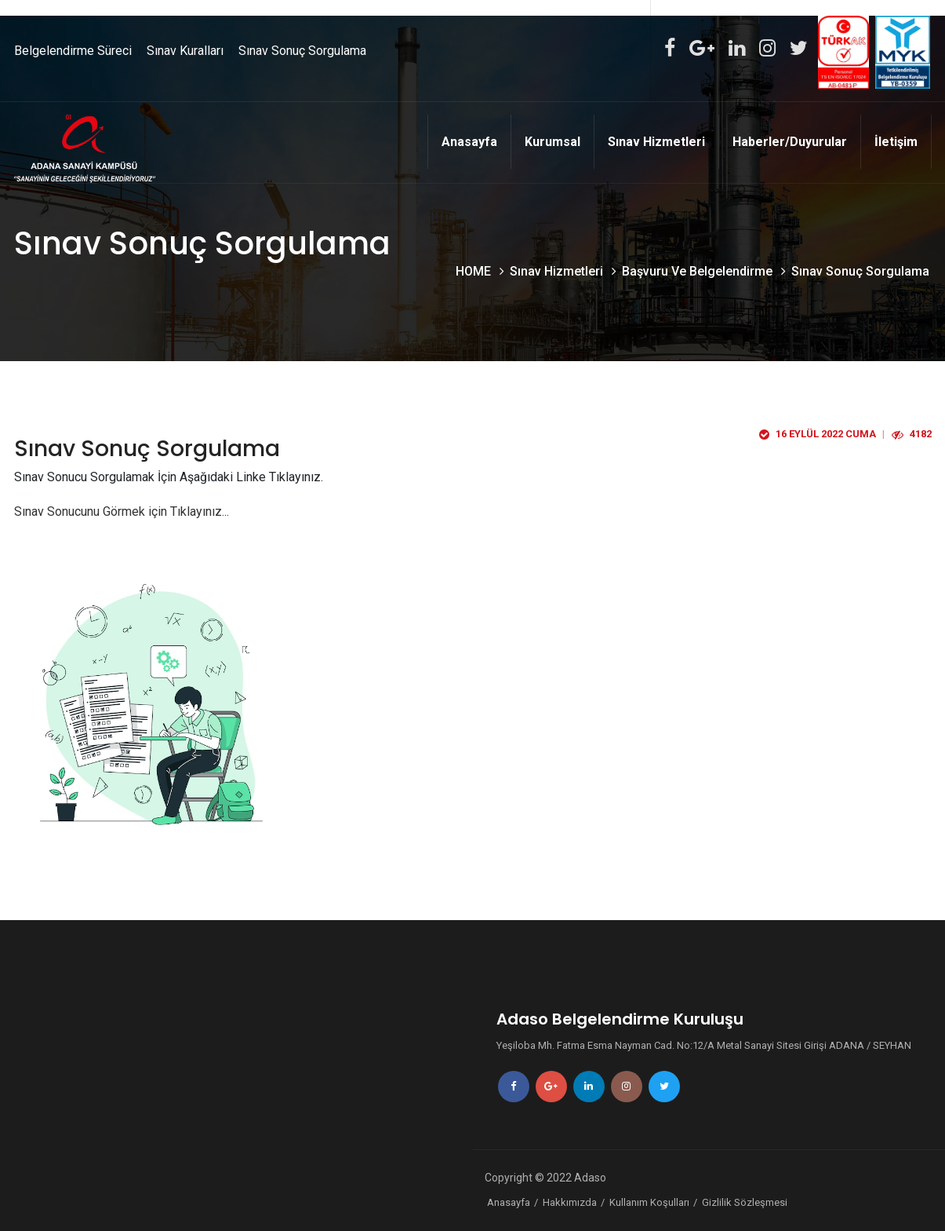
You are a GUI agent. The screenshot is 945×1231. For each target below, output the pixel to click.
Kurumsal (552, 141)
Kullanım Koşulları (649, 1202)
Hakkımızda (570, 1202)
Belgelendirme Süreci (73, 50)
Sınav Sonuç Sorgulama (302, 50)
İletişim (896, 141)
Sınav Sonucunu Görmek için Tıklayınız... (121, 511)
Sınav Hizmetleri (656, 141)
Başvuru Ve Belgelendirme (699, 271)
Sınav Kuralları (185, 50)
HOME (475, 271)
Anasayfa (469, 141)
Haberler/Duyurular (789, 141)
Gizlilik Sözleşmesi (744, 1202)
